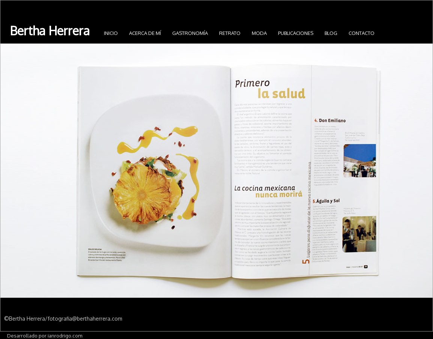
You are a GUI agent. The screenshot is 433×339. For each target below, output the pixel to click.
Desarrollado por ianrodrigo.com (44, 335)
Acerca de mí (145, 33)
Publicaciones (295, 33)
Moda (259, 33)
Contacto (361, 33)
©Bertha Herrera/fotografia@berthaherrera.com (63, 318)
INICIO (111, 33)
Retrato (230, 33)
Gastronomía (190, 33)
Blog (331, 33)
